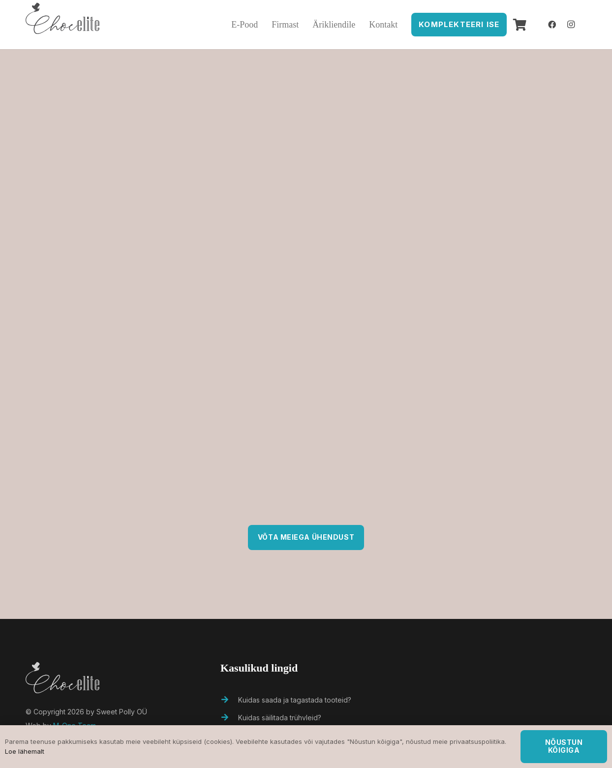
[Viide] (62, 24)
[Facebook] (552, 24)
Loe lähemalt (24, 751)
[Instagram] (571, 24)
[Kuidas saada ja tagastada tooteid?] (229, 700)
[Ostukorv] (520, 24)
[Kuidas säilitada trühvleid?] (229, 718)
